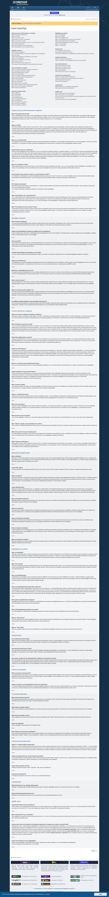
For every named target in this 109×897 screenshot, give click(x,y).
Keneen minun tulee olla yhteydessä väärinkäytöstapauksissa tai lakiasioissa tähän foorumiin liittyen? (75, 97)
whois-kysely (37, 827)
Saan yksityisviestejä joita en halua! (63, 52)
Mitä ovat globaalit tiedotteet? (19, 98)
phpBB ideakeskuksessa (74, 816)
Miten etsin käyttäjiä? (60, 70)
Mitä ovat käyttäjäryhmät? (61, 37)
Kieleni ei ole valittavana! (18, 58)
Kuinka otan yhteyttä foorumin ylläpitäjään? (66, 99)
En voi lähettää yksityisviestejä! (62, 50)
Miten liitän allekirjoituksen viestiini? (20, 72)
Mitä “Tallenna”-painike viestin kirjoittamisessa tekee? (25, 84)
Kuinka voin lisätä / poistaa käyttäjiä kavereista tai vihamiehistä (70, 60)
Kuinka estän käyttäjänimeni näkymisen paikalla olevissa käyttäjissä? (28, 53)
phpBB (68, 264)
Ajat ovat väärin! (16, 55)
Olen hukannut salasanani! (18, 44)
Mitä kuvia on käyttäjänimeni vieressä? (21, 59)
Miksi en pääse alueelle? (17, 78)
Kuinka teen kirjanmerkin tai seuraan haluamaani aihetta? (69, 78)
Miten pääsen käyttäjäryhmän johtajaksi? (65, 40)
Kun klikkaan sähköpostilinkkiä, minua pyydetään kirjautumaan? (27, 64)
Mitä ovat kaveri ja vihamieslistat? (63, 58)
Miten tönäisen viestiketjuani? (19, 87)
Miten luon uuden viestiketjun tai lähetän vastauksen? (25, 69)
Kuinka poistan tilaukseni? (61, 81)
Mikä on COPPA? (16, 36)
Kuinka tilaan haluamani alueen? (63, 79)
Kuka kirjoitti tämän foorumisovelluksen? (65, 93)
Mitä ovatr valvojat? (60, 36)
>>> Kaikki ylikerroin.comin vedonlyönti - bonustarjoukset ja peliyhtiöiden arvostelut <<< (55, 888)
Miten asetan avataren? (17, 61)
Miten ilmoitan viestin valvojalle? (19, 83)
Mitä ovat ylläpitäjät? (60, 34)
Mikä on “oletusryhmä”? (61, 44)
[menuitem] (18, 8)
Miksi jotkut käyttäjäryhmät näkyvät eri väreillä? (66, 42)
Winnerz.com (62, 15)
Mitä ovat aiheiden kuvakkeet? (19, 105)
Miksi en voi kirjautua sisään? (19, 40)
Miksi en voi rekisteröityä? (18, 37)
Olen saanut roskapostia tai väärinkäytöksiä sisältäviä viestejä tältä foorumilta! (74, 53)
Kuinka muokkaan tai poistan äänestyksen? (22, 77)
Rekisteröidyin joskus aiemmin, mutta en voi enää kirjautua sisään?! (28, 42)
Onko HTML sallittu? (16, 94)
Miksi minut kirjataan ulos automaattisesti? (22, 45)
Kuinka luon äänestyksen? (18, 74)
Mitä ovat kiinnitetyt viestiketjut (19, 102)
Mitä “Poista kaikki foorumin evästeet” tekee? (23, 47)
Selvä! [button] (100, 894)
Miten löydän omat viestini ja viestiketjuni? (65, 71)
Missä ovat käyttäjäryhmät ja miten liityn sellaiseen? (68, 39)
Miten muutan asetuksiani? (18, 52)
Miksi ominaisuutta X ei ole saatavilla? (64, 94)
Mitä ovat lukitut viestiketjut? (19, 103)
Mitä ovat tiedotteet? (17, 100)
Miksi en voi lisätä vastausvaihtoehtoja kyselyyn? (23, 75)
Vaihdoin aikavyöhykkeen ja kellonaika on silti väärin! (24, 56)
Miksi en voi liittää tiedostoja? (19, 80)
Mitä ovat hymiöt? (16, 95)
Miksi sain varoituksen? (17, 81)
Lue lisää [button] (47, 894)
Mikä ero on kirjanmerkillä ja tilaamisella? (65, 76)
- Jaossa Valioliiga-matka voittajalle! (31, 23)
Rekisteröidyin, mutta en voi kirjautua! (21, 39)
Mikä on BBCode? (16, 92)
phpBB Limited (69, 806)
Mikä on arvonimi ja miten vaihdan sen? (21, 62)
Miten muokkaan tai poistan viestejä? (21, 71)
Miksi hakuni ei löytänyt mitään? (63, 67)
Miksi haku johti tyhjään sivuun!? (63, 68)
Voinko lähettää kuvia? (17, 97)
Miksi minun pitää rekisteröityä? (19, 34)
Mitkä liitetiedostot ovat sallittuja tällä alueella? (66, 86)
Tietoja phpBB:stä (53, 808)
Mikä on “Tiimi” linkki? (60, 45)
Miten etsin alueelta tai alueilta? (63, 65)
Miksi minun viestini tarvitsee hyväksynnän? (22, 86)
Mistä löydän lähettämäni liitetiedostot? (65, 88)
